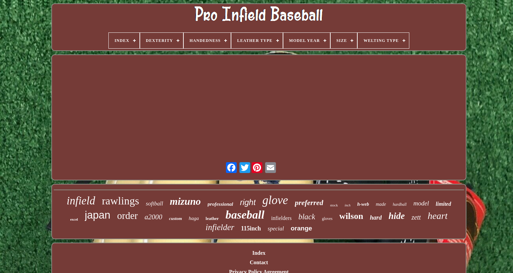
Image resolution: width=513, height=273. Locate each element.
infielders (281, 218)
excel (74, 219)
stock (334, 205)
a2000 (153, 217)
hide (396, 216)
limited (443, 204)
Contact (259, 262)
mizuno (185, 201)
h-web (363, 204)
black (306, 217)
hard (376, 217)
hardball (400, 204)
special (276, 228)
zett (416, 217)
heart (437, 215)
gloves (327, 218)
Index (258, 253)
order (127, 215)
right (248, 202)
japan (97, 215)
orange (301, 228)
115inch (251, 228)
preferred (309, 202)
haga (194, 218)
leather (212, 218)
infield (81, 201)
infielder (220, 227)
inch (347, 205)
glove (275, 200)
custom (175, 218)
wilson (351, 216)
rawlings (120, 201)
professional (220, 204)
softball (154, 203)
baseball (245, 214)
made (381, 204)
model (421, 203)
